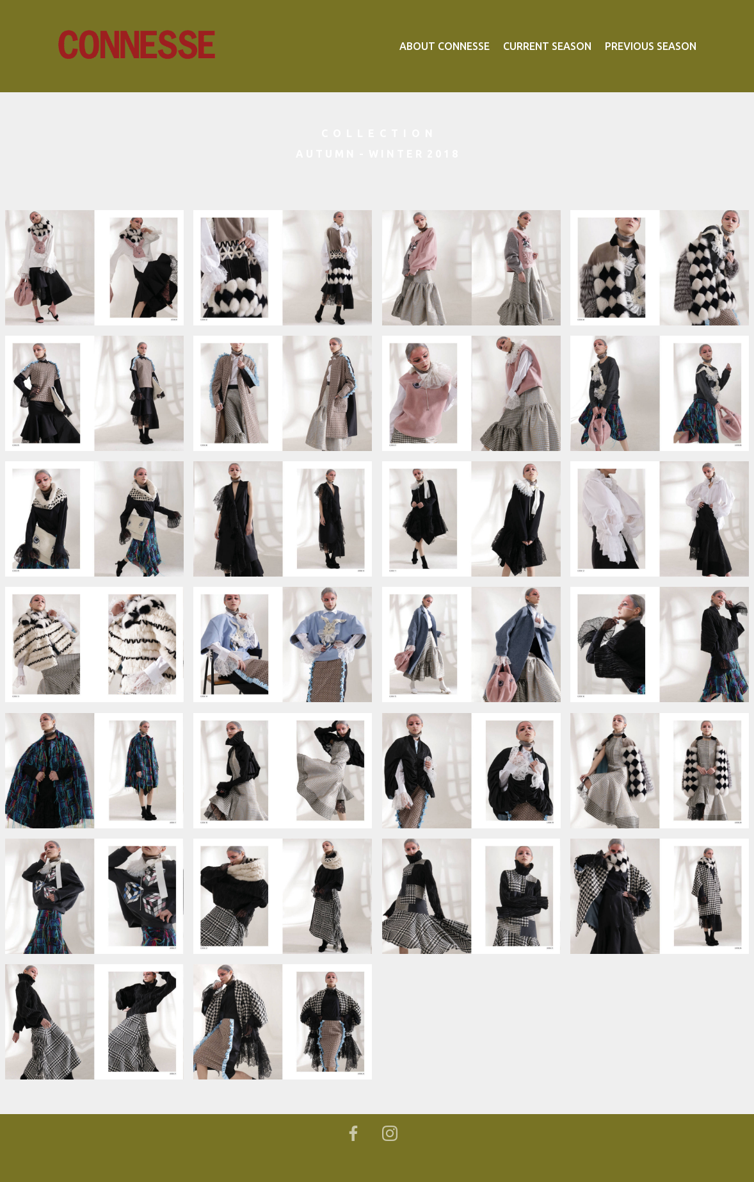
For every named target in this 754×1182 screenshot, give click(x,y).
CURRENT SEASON (547, 46)
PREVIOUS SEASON (650, 46)
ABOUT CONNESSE (444, 46)
